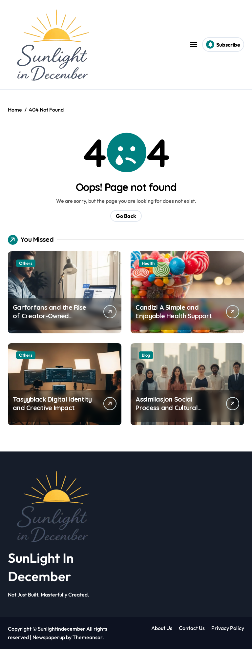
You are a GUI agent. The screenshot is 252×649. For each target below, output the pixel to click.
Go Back (126, 216)
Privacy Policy (227, 628)
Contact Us (192, 628)
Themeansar (87, 637)
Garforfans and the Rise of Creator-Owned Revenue (49, 315)
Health (148, 263)
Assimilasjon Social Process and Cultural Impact (167, 407)
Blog (146, 355)
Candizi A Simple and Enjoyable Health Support (174, 311)
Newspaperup (48, 637)
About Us (161, 628)
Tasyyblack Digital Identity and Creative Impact (52, 403)
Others (25, 263)
